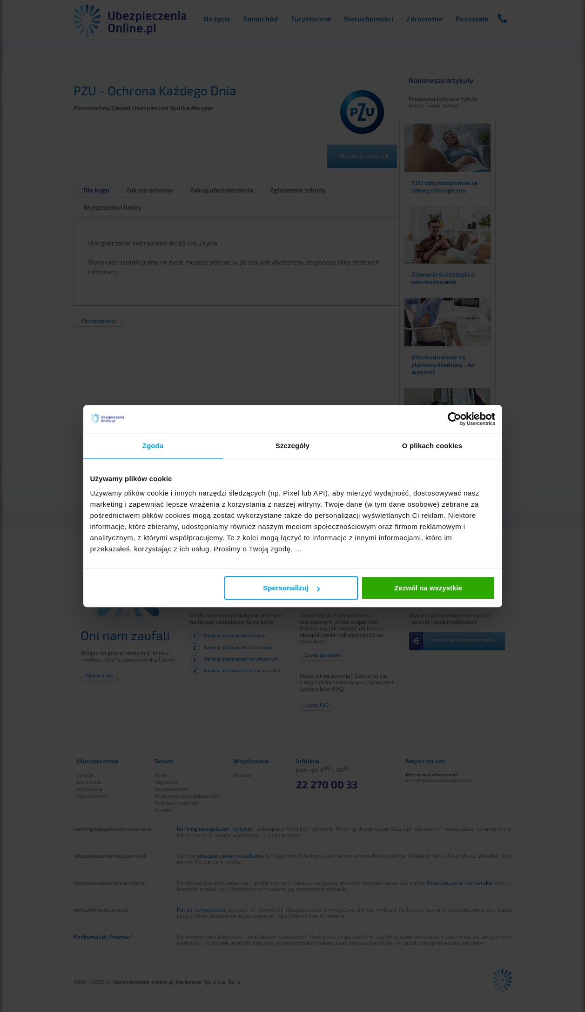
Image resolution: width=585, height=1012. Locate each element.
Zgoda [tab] (153, 446)
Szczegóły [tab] (292, 446)
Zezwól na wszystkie (428, 588)
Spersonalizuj (291, 588)
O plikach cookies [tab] (432, 446)
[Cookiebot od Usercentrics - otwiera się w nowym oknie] (454, 419)
